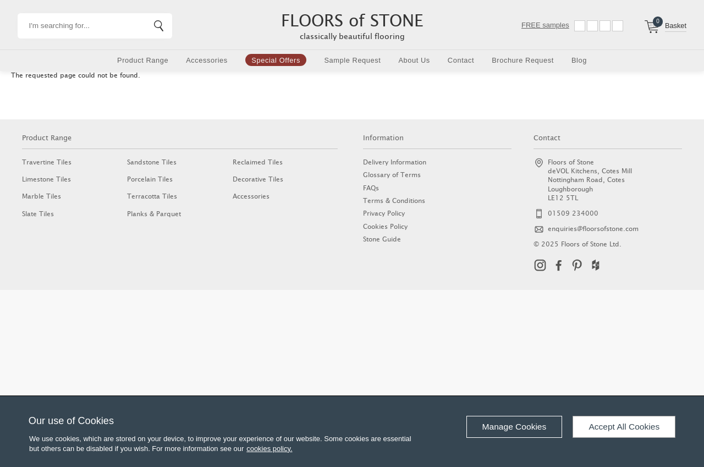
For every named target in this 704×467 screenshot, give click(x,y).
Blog (579, 60)
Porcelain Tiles (150, 179)
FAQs (371, 188)
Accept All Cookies (623, 426)
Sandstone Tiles (152, 162)
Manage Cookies (514, 426)
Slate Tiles (38, 214)
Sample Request (352, 60)
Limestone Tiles (46, 179)
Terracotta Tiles (152, 196)
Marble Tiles (41, 196)
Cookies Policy (385, 226)
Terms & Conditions (394, 200)
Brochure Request (523, 60)
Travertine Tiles (47, 162)
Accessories (207, 60)
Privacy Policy (384, 213)
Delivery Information (394, 162)
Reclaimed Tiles (258, 162)
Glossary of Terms (392, 175)
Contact (461, 60)
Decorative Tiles (258, 179)
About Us (414, 60)
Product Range (142, 60)
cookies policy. (269, 448)
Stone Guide (382, 239)
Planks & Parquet (154, 214)
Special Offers (275, 60)
